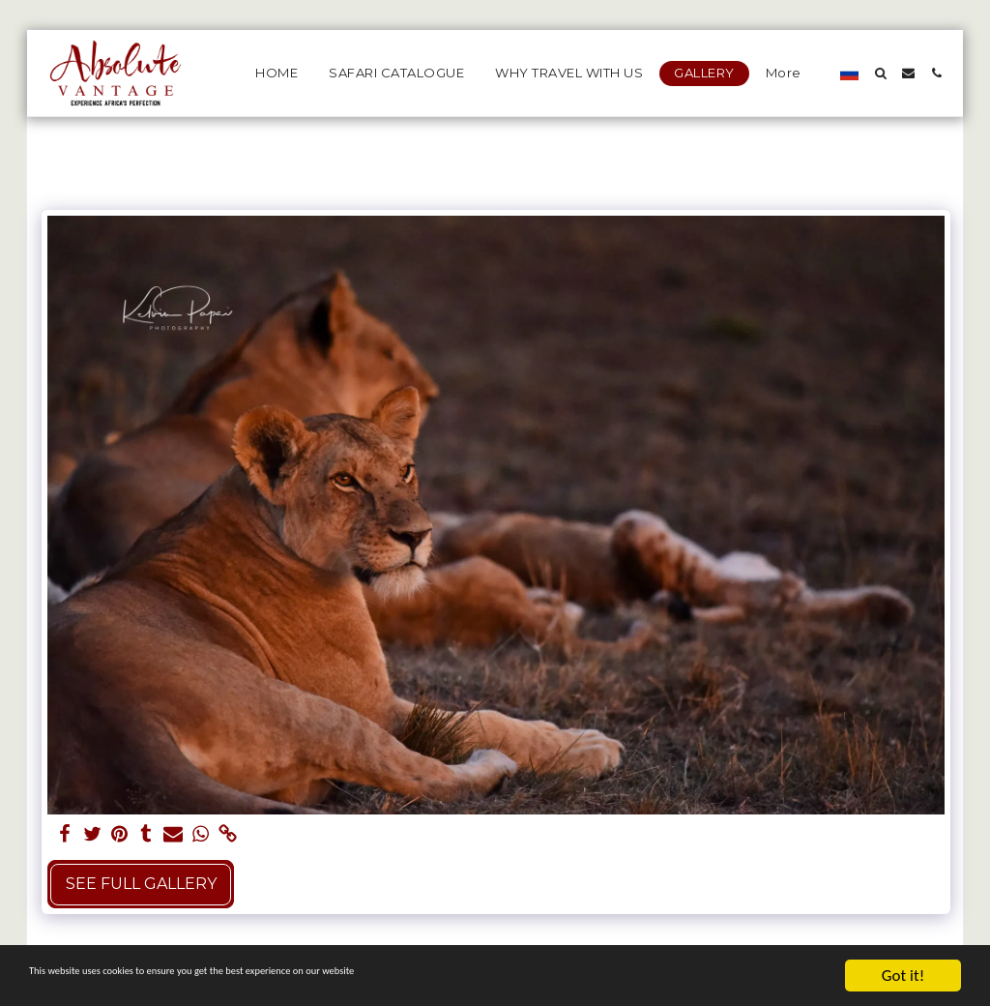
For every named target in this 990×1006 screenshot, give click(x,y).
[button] (880, 73)
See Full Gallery (141, 883)
